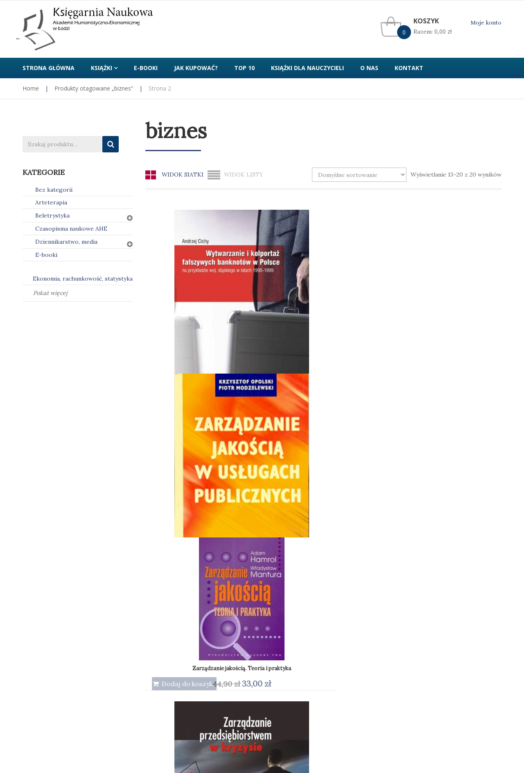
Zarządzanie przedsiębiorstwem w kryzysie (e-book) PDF (217, 461)
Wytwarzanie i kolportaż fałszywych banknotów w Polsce (217, 295)
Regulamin (282, 595)
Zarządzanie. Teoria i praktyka (369, 461)
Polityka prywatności (173, 595)
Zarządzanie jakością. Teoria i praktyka (379, 298)
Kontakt (402, 595)
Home (31, 88)
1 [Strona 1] (323, 546)
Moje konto (485, 22)
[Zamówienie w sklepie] (359, 175)
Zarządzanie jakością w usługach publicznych (293, 295)
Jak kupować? (41, 595)
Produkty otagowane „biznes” (93, 88)
